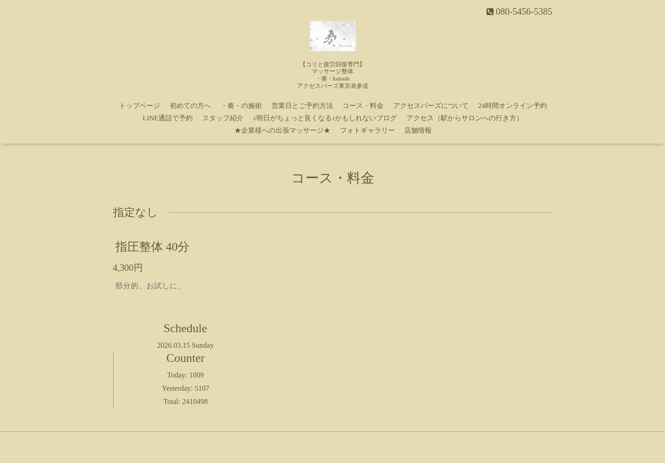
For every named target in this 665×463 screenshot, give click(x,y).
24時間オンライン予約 (512, 105)
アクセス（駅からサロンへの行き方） (464, 118)
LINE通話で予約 (168, 118)
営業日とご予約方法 (302, 105)
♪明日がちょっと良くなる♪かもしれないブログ (325, 118)
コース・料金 (363, 105)
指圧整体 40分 (152, 246)
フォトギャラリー (367, 130)
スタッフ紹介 (222, 118)
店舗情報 (418, 130)
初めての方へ (190, 105)
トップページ (139, 105)
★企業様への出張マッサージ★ (282, 130)
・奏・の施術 (241, 105)
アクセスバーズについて (431, 105)
